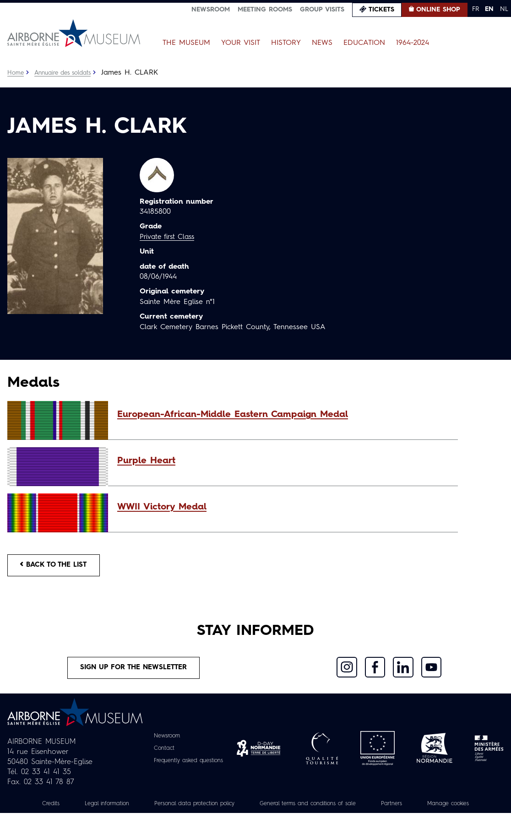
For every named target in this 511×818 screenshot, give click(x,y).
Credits (28, 808)
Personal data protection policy (186, 808)
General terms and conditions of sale (314, 808)
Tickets (381, 9)
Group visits (322, 9)
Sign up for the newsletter (133, 671)
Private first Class (169, 237)
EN (489, 9)
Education (364, 43)
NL (504, 9)
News (322, 43)
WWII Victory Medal (162, 507)
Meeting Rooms (265, 9)
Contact (159, 753)
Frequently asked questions (188, 765)
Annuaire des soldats (67, 73)
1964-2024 (412, 43)
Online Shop (438, 9)
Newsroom (210, 9)
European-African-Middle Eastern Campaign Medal (232, 414)
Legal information (89, 808)
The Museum (186, 43)
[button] (283, 414)
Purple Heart (146, 461)
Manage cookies (468, 808)
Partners (407, 808)
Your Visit (240, 43)
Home (16, 73)
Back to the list (57, 566)
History (286, 43)
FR (475, 9)
